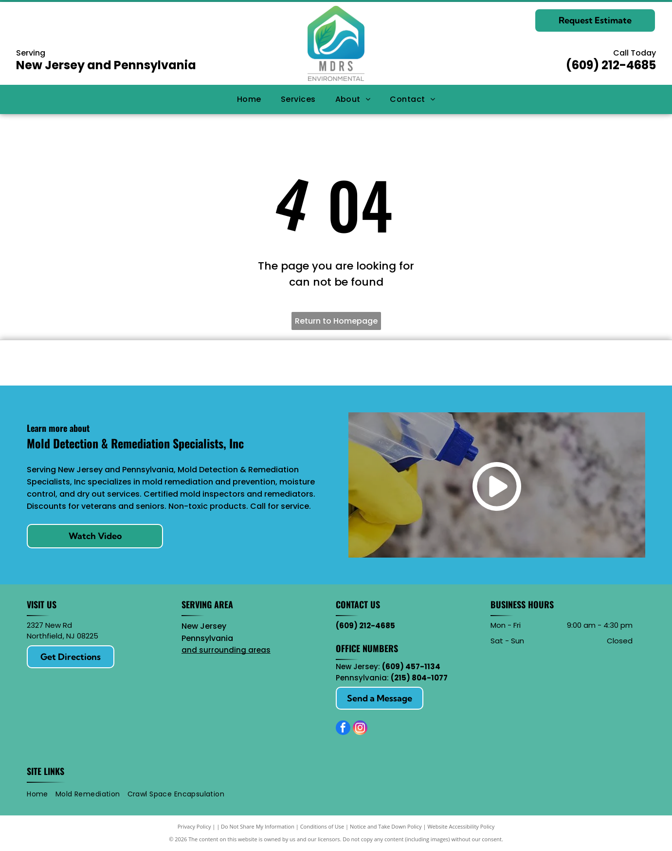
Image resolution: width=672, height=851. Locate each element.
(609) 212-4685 (611, 65)
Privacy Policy (194, 826)
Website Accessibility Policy (460, 826)
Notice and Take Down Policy (386, 826)
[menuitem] (249, 99)
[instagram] (360, 728)
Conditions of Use (322, 826)
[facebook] (343, 728)
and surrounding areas (226, 650)
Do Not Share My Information (257, 826)
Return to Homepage (336, 321)
